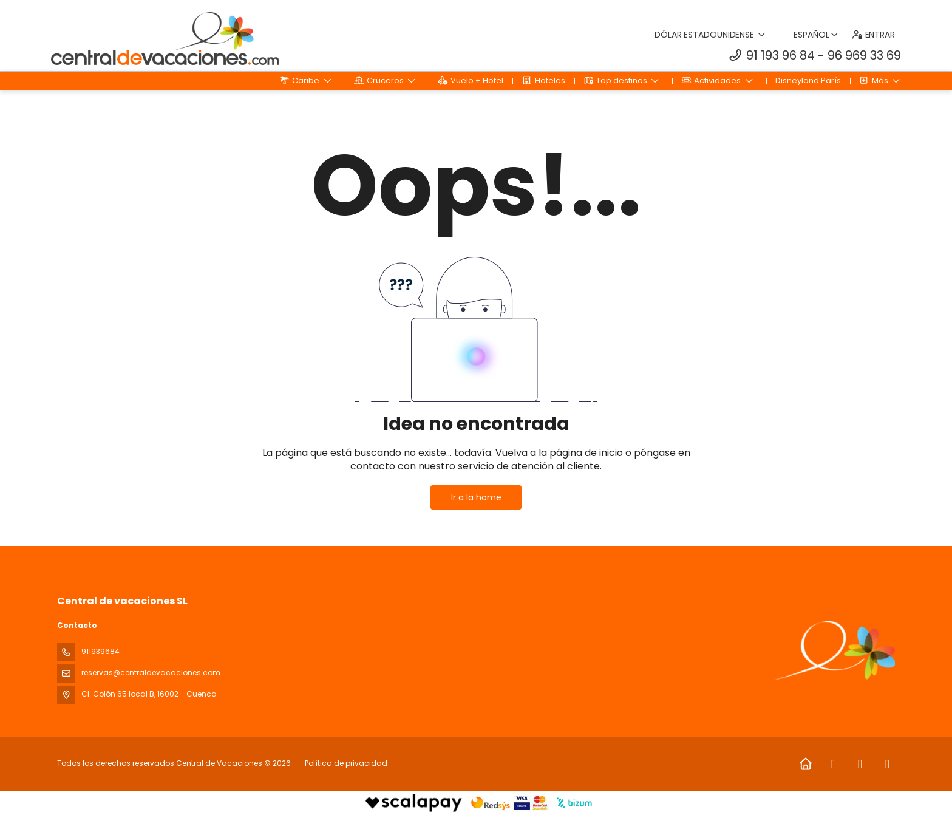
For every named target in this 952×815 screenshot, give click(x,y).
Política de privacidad (346, 763)
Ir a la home (476, 497)
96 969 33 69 (864, 55)
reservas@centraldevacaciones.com (150, 672)
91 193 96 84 (780, 55)
